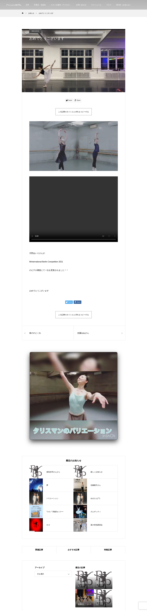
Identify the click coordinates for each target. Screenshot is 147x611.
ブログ (108, 5)
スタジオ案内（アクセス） (61, 5)
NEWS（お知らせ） (123, 5)
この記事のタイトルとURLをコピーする (73, 112)
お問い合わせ (81, 5)
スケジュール (96, 5)
